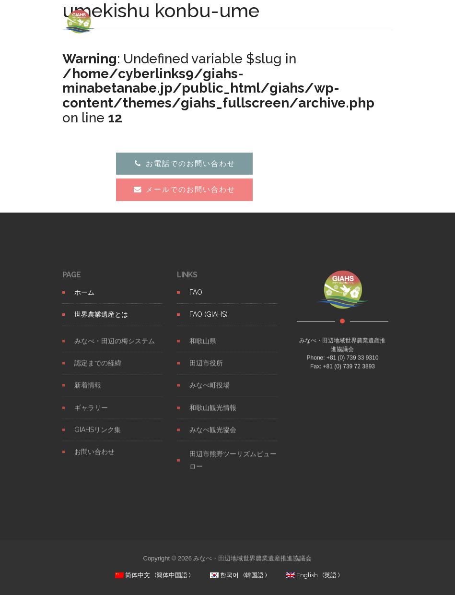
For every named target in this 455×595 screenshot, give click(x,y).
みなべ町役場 (209, 391)
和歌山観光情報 (212, 413)
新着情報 (87, 391)
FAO (195, 292)
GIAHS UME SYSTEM (140, 21)
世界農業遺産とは (101, 314)
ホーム (84, 292)
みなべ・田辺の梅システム (114, 347)
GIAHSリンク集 (97, 436)
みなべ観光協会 (212, 436)
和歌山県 (202, 347)
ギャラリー (91, 413)
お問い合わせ (94, 458)
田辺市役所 (206, 369)
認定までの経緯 (97, 369)
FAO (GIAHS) (208, 314)
